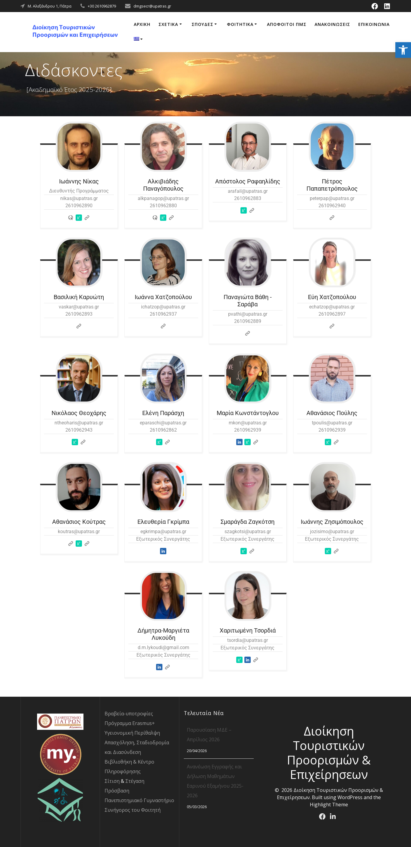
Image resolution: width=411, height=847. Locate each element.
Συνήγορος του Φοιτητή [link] (133, 810)
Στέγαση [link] (134, 781)
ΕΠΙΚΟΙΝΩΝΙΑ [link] (374, 24)
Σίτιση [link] (112, 781)
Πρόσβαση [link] (117, 790)
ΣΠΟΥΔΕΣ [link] (202, 24)
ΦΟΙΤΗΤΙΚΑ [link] (240, 24)
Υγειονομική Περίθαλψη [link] (132, 733)
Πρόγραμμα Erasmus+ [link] (130, 723)
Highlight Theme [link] (329, 804)
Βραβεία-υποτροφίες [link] (129, 713)
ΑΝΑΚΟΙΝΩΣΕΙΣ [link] (332, 24)
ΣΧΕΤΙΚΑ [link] (168, 24)
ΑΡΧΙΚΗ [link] (142, 24)
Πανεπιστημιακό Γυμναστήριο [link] (139, 800)
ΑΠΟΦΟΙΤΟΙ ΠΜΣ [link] (286, 24)
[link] (403, 50)
